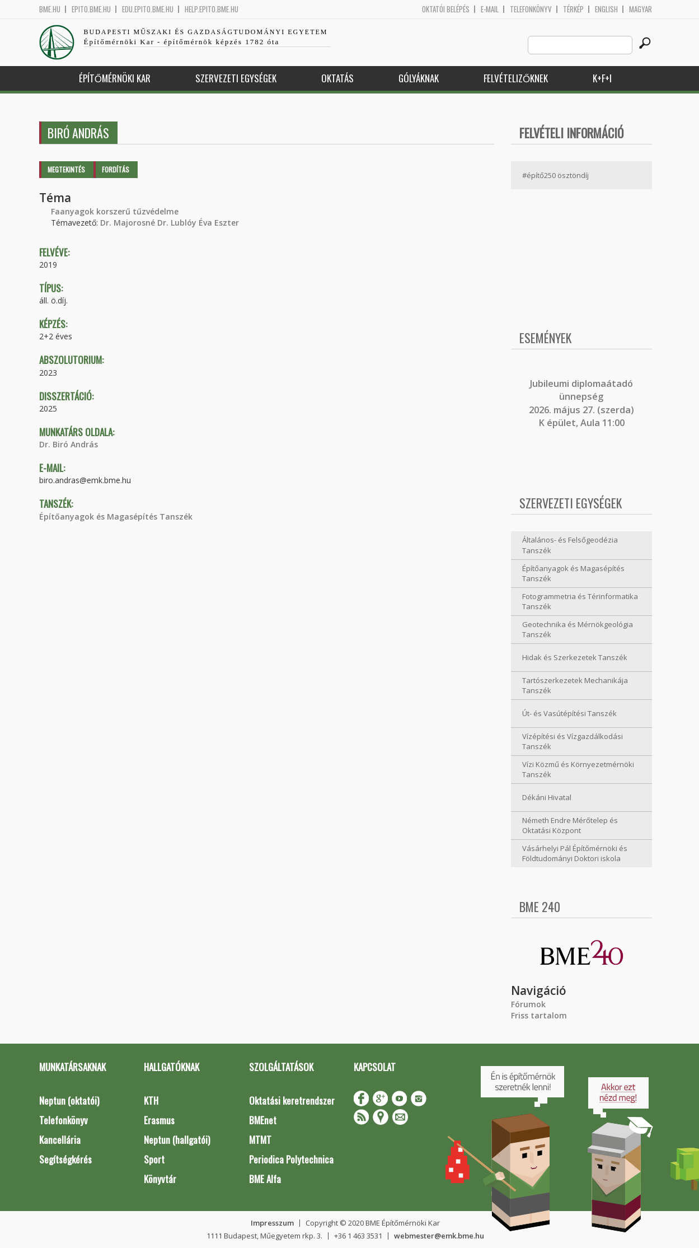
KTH (151, 1100)
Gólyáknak (418, 78)
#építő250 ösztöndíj (555, 175)
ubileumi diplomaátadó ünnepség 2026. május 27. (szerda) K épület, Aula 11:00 (581, 403)
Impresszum (272, 1223)
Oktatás (337, 78)
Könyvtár (160, 1179)
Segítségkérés (65, 1159)
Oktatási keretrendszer (292, 1100)
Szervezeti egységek (235, 78)
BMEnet (262, 1120)
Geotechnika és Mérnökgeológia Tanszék (577, 629)
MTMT (260, 1140)
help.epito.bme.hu (211, 9)
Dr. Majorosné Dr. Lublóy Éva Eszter (169, 222)
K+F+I (602, 78)
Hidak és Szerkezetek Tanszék (574, 657)
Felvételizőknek (516, 78)
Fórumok (528, 1004)
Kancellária (60, 1140)
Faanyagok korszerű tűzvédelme (115, 211)
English (606, 9)
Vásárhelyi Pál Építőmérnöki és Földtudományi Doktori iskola (574, 853)
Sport (154, 1159)
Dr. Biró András (68, 444)
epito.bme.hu (91, 9)
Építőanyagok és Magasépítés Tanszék (116, 516)
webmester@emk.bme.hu (439, 1236)
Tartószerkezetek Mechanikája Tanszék (575, 685)
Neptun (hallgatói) (177, 1140)
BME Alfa (265, 1179)
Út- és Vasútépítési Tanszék (569, 713)
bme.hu (49, 9)
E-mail (490, 9)
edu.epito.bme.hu (147, 9)
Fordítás (115, 169)
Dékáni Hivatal (546, 797)
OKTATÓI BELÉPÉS (446, 9)
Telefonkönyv (531, 9)
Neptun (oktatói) (69, 1100)
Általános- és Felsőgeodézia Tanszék (570, 545)
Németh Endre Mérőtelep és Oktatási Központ (570, 825)
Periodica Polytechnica (291, 1159)
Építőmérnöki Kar (115, 78)
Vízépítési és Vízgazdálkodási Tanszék (572, 741)
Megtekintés (66, 169)
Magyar (640, 9)
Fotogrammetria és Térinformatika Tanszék (580, 601)
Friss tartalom (539, 1015)
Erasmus (159, 1120)
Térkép (573, 9)
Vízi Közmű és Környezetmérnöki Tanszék (578, 769)
